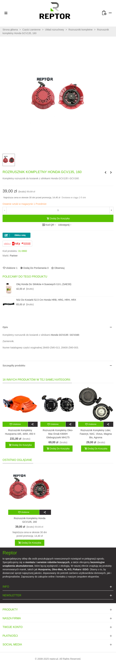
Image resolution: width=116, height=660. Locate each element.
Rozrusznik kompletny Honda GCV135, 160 (29, 520)
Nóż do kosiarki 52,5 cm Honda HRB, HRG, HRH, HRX (46, 299)
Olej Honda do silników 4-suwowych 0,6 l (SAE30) (43, 284)
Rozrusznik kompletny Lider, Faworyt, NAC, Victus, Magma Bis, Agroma (96, 434)
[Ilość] (58, 210)
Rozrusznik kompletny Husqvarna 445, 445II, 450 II (20, 432)
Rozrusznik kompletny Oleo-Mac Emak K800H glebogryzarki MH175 (58, 434)
